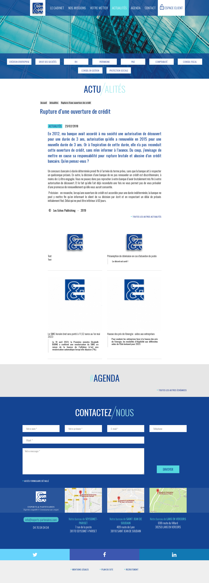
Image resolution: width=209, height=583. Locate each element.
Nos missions (77, 7)
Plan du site (106, 569)
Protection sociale (118, 70)
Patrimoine (105, 61)
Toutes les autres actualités (146, 216)
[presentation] (176, 455)
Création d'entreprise (19, 61)
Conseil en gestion (90, 70)
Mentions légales (80, 569)
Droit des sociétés (47, 61)
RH (76, 61)
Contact (150, 7)
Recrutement (131, 569)
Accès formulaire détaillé (36, 480)
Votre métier (99, 7)
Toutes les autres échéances (172, 390)
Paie (133, 61)
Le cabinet (57, 7)
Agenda (136, 7)
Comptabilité (161, 61)
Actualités (119, 7)
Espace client (171, 7)
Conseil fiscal (190, 61)
